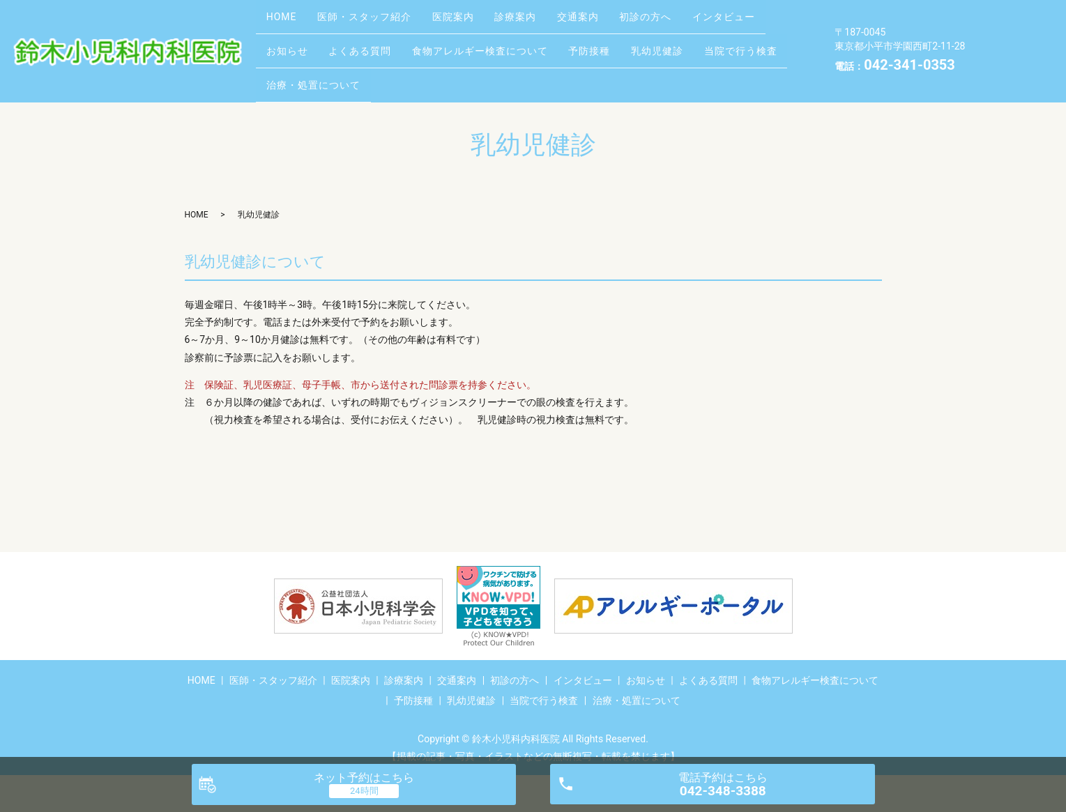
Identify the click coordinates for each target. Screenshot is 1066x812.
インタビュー (302, 41)
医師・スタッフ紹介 (377, 18)
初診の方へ (693, 18)
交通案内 (617, 18)
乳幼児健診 (297, 62)
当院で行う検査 (388, 62)
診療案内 (546, 18)
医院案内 (475, 18)
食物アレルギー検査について (594, 41)
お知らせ (383, 41)
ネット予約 (364, 777)
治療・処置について (502, 62)
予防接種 (712, 41)
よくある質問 (465, 41)
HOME (286, 18)
